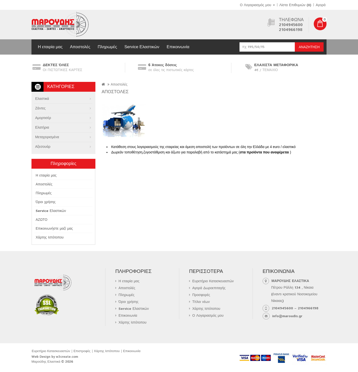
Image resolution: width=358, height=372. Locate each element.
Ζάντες (40, 108)
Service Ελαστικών (141, 47)
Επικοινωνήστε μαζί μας (54, 228)
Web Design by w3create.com (54, 357)
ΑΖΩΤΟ (41, 219)
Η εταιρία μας (50, 47)
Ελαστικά (42, 98)
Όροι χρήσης (46, 202)
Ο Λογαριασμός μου (208, 315)
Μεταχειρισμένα (47, 137)
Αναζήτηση (309, 47)
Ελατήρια (42, 127)
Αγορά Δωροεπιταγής (208, 288)
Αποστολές (80, 47)
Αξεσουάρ (42, 146)
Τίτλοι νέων (201, 301)
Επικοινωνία (178, 47)
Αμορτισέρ (43, 118)
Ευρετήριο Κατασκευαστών (213, 281)
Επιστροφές (82, 351)
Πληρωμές (107, 47)
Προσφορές (201, 295)
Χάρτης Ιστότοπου (50, 237)
